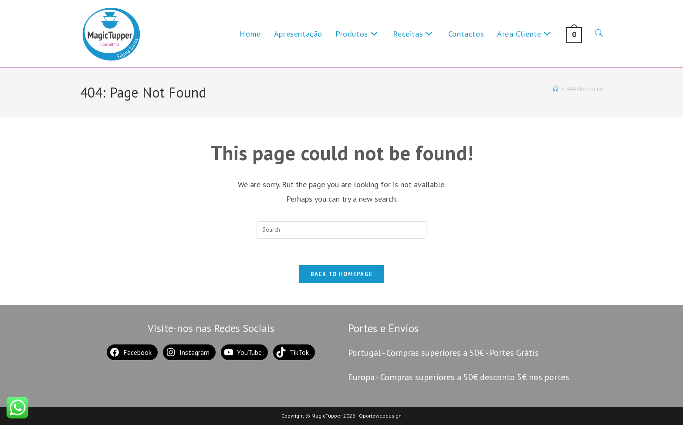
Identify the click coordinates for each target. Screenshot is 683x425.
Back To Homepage (342, 274)
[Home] (555, 89)
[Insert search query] (341, 230)
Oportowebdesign (380, 415)
